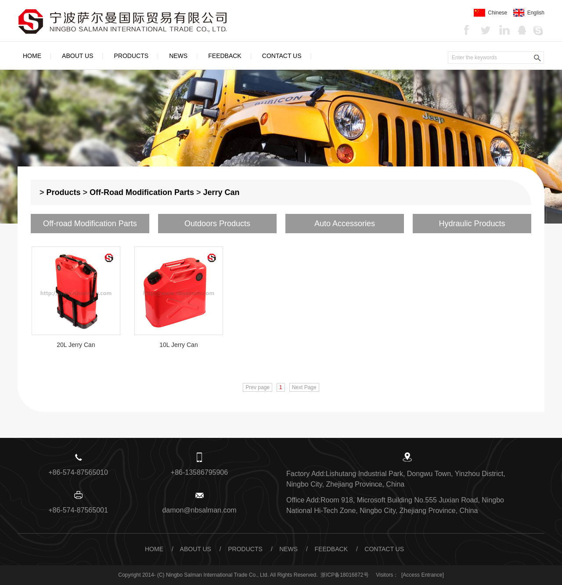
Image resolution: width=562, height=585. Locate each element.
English (528, 13)
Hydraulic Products (472, 223)
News (178, 55)
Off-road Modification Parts (142, 192)
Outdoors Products (217, 223)
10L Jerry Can (178, 344)
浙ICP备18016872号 (344, 575)
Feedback (224, 55)
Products (131, 55)
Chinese (490, 13)
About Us (77, 55)
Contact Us (282, 55)
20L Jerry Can (76, 344)
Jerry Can (221, 192)
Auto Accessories (344, 223)
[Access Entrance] (422, 575)
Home (32, 55)
